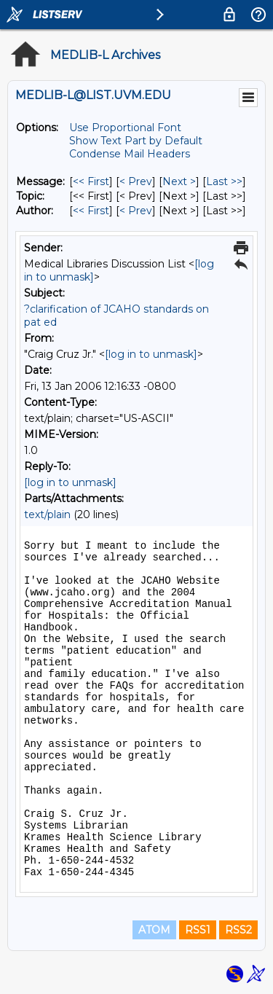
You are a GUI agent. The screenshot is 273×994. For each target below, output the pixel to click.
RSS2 (238, 929)
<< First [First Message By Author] (91, 210)
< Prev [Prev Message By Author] (135, 210)
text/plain (47, 514)
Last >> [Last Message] (224, 181)
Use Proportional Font (125, 127)
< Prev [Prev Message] (135, 181)
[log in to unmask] (151, 354)
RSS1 (197, 929)
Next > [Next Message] (179, 181)
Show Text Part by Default (135, 140)
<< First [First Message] (91, 181)
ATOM (154, 929)
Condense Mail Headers (129, 153)
